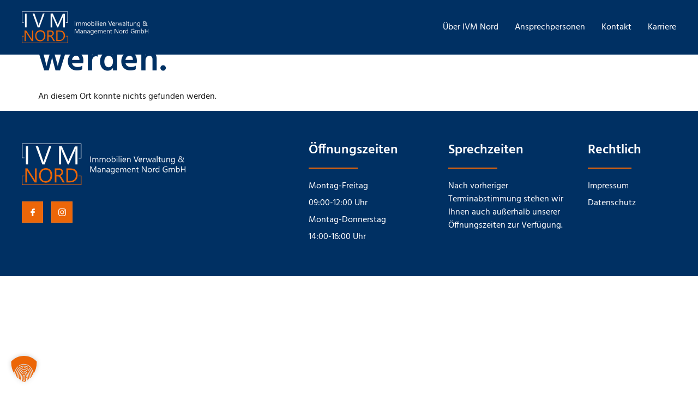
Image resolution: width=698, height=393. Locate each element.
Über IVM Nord (470, 27)
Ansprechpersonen (550, 27)
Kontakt (616, 27)
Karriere (662, 27)
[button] (24, 369)
